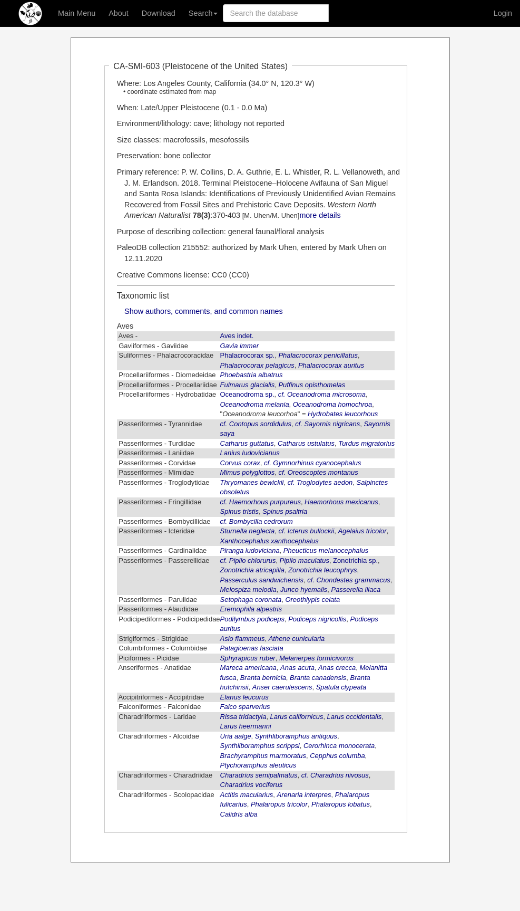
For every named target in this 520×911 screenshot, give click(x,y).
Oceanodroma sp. (247, 394)
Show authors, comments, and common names (203, 311)
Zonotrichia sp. (355, 560)
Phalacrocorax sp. (247, 355)
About (119, 13)
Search (203, 13)
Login (503, 13)
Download (158, 13)
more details (319, 215)
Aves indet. (237, 336)
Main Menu (76, 13)
